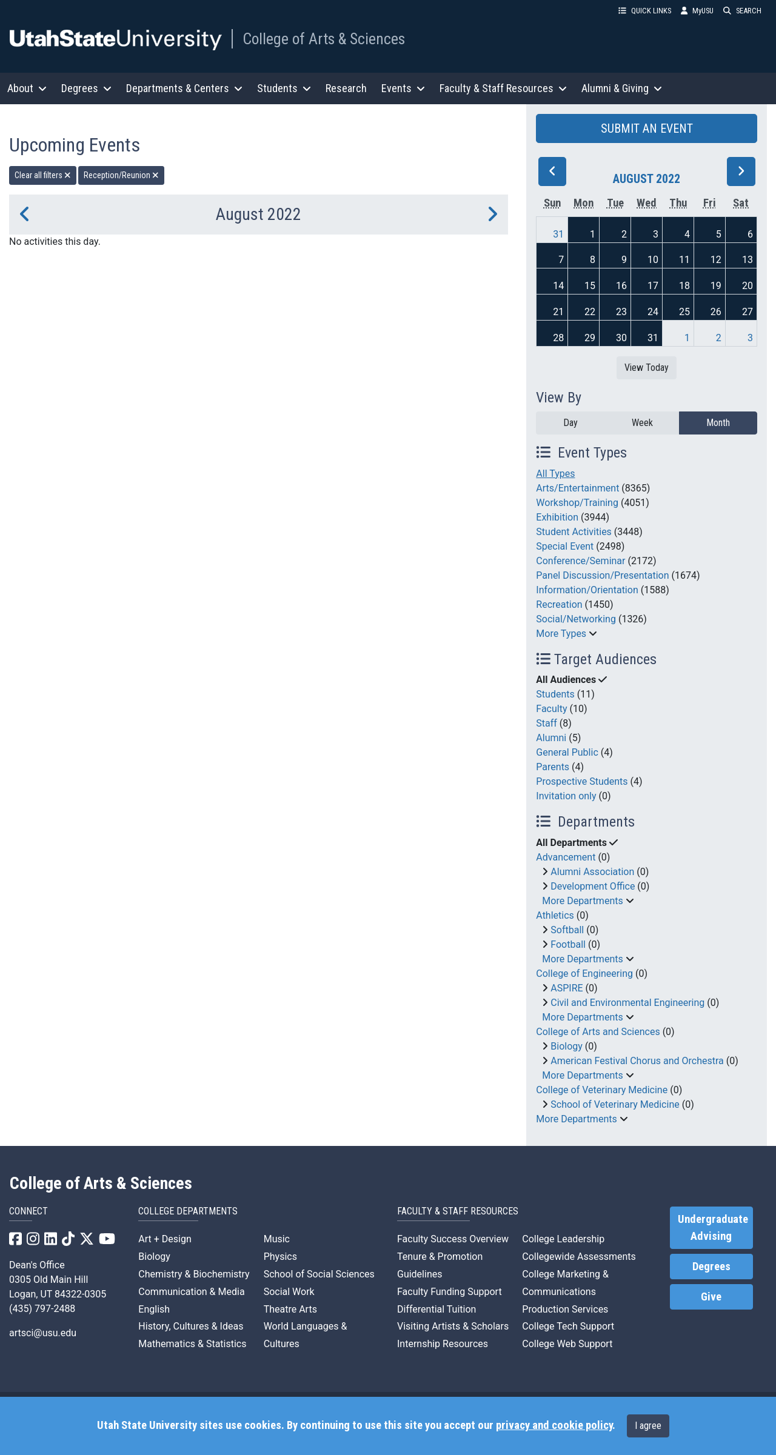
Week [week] (642, 422)
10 (652, 259)
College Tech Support (568, 1326)
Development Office (592, 886)
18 (684, 285)
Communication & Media (191, 1291)
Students (555, 694)
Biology (566, 1046)
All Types (555, 473)
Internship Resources (442, 1344)
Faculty (551, 708)
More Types (561, 633)
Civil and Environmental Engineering (627, 1002)
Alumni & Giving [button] (621, 88)
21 (558, 312)
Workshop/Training (577, 502)
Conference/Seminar (580, 561)
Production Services (565, 1309)
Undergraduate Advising (713, 1228)
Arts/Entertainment (577, 488)
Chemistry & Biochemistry (193, 1274)
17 (652, 285)
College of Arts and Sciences (598, 1031)
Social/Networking (576, 619)
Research (346, 88)
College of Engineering (584, 973)
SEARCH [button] (742, 10)
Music (277, 1239)
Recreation (559, 604)
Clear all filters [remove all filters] (43, 175)
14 (558, 285)
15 (589, 285)
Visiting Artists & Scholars (453, 1326)
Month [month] (718, 422)
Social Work (289, 1291)
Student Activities (574, 532)
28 (558, 338)
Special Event (565, 546)
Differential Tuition (436, 1309)
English (154, 1309)
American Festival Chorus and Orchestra (637, 1061)
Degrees (711, 1266)
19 (716, 285)
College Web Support (567, 1344)
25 (684, 312)
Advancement (565, 857)
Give (711, 1297)
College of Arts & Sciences (323, 39)
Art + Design (164, 1239)
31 (558, 234)
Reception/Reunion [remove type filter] (121, 175)
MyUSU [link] (697, 10)
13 (747, 259)
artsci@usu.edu (42, 1333)
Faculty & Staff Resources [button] (503, 88)
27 (747, 312)
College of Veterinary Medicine (601, 1090)
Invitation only (566, 796)
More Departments (582, 901)
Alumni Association (592, 871)
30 (621, 338)
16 (621, 285)
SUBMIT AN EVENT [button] (647, 128)
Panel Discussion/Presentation (602, 575)
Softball (567, 930)
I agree (648, 1425)
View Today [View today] (646, 367)
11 (684, 259)
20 (747, 285)
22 (589, 312)
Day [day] (570, 422)
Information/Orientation (587, 590)
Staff (546, 723)
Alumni (551, 738)
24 (652, 312)
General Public (567, 752)
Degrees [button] (86, 88)
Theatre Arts (290, 1309)
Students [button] (284, 88)
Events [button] (403, 88)
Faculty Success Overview (453, 1239)
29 (589, 338)
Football (568, 944)
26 (716, 312)
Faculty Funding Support (449, 1291)
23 (621, 312)
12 (716, 259)
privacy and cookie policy (554, 1425)
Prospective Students (581, 781)
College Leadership (563, 1239)
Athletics (555, 915)
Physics (280, 1256)
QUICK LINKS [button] (644, 10)
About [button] (27, 88)
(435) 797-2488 (42, 1308)
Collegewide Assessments (578, 1256)
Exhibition (557, 517)
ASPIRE (566, 988)
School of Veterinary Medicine (614, 1104)
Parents (552, 767)
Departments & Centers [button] (184, 88)
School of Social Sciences (319, 1274)
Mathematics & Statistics (192, 1344)
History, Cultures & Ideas (190, 1326)
